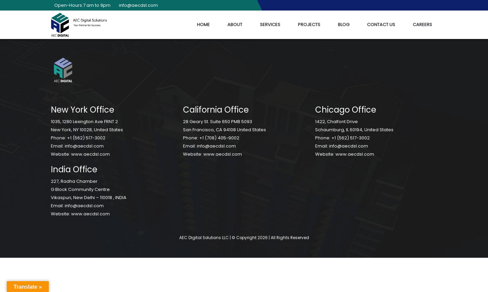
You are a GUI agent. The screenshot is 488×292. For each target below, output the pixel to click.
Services (270, 24)
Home (203, 24)
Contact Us (381, 24)
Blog (343, 24)
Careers (422, 24)
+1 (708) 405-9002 (219, 138)
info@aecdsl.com (137, 5)
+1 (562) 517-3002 (86, 138)
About (234, 24)
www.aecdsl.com (90, 154)
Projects (309, 24)
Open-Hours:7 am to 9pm (80, 5)
